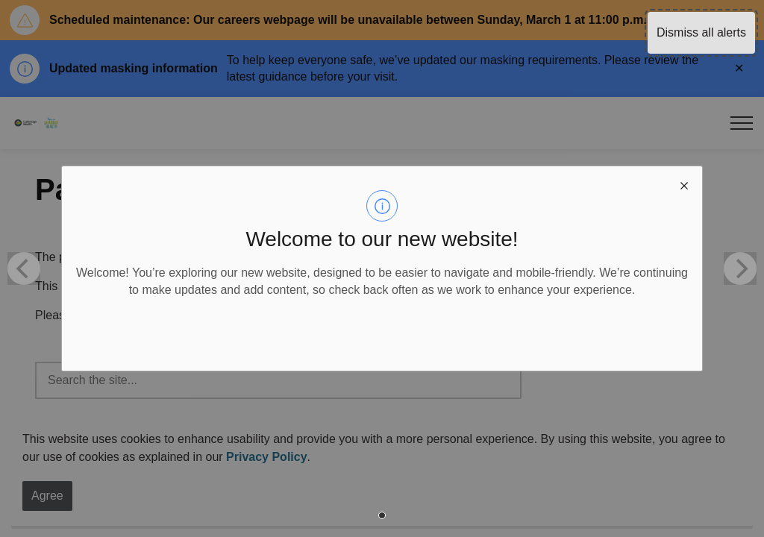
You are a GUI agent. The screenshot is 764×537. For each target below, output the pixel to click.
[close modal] (684, 184)
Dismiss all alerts (701, 32)
